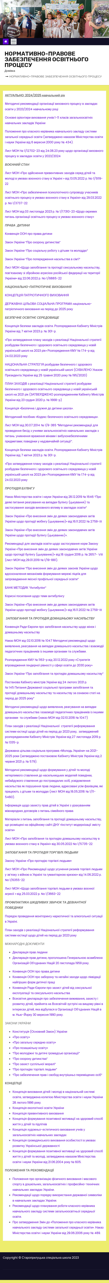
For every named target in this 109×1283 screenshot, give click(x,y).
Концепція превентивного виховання (38, 1113)
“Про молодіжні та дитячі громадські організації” (46, 1053)
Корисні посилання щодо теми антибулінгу (34, 596)
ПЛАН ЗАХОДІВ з (17, 383)
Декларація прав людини (30, 952)
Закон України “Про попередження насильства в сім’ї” (42, 259)
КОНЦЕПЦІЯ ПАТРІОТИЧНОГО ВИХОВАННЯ (37, 295)
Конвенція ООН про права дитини (28, 234)
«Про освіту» (22, 1037)
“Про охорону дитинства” (30, 1059)
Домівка (10, 71)
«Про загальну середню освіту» (35, 1042)
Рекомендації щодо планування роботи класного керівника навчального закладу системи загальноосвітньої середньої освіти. (54, 1211)
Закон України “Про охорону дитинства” (32, 242)
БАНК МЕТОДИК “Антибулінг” (25, 588)
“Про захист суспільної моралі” (34, 1064)
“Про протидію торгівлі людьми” (35, 1069)
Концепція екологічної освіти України (38, 1108)
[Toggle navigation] (14, 41)
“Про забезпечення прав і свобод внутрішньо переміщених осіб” (57, 1075)
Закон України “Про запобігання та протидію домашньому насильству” (54, 673)
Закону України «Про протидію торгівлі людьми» (38, 861)
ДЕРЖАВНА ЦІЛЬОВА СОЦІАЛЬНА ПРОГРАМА (39, 304)
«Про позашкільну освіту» (31, 1048)
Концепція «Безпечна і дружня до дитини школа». (39, 408)
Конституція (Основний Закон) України (40, 1031)
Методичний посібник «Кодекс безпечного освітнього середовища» (51, 417)
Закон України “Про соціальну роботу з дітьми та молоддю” (46, 250)
